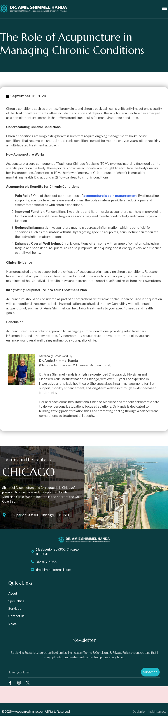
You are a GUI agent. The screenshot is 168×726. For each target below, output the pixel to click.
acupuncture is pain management (110, 195)
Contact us (16, 617)
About (12, 594)
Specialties (16, 601)
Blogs (12, 625)
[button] (164, 8)
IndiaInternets (157, 713)
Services (14, 609)
